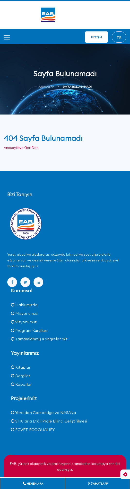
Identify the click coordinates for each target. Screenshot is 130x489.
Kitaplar (20, 367)
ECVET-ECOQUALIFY (33, 429)
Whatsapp (98, 483)
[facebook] (12, 282)
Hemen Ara (33, 483)
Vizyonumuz (24, 321)
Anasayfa (46, 86)
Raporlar (21, 384)
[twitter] (25, 282)
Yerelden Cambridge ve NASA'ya (43, 412)
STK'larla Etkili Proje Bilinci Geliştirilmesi (49, 421)
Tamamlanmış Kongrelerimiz (39, 338)
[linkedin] (38, 282)
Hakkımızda (24, 304)
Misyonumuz (24, 313)
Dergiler (20, 375)
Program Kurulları (29, 330)
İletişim (96, 37)
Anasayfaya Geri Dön (21, 147)
